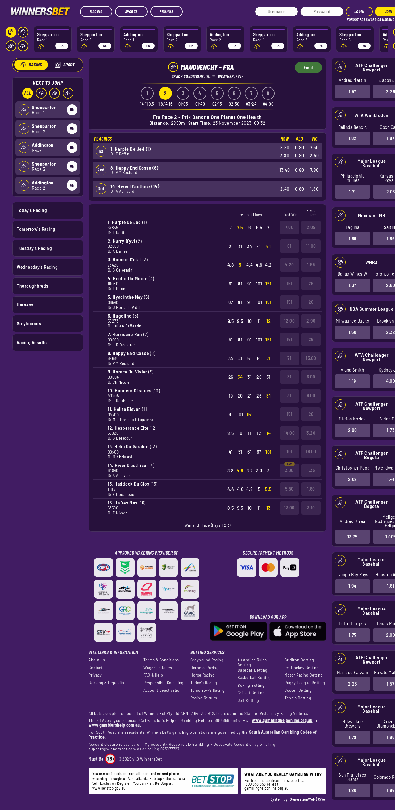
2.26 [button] (352, 683)
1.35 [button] (311, 470)
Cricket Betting (251, 692)
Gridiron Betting (299, 659)
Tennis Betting (298, 697)
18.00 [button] (311, 451)
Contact (95, 667)
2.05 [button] (311, 227)
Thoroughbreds (32, 285)
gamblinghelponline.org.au (266, 788)
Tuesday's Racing (34, 248)
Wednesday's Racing (37, 266)
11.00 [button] (311, 246)
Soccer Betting (298, 690)
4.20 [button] (289, 264)
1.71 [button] (352, 191)
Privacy (95, 675)
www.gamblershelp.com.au (114, 725)
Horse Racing (202, 675)
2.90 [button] (310, 320)
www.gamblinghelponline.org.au (282, 720)
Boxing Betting (251, 685)
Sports (131, 11)
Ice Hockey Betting (302, 667)
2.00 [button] (352, 430)
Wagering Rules (157, 667)
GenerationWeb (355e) (308, 799)
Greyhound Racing (206, 659)
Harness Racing (204, 667)
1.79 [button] (352, 737)
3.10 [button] (311, 507)
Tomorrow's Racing (36, 229)
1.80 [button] (352, 790)
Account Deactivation (162, 690)
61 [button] (289, 246)
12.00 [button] (289, 320)
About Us (97, 659)
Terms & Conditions (161, 659)
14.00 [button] (289, 433)
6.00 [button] (311, 376)
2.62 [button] (352, 479)
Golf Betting (248, 700)
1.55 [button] (311, 264)
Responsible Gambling (163, 682)
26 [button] (311, 283)
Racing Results (32, 342)
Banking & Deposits (106, 682)
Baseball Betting (253, 670)
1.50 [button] (352, 332)
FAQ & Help (153, 675)
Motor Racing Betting (304, 675)
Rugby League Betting (305, 682)
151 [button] (290, 283)
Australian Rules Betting (252, 662)
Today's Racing (32, 210)
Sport (69, 64)
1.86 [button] (352, 238)
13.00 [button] (311, 358)
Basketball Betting (254, 677)
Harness (25, 304)
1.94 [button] (352, 586)
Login (359, 11)
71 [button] (289, 358)
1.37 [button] (352, 285)
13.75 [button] (352, 536)
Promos (166, 11)
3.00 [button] (289, 470)
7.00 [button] (289, 227)
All (27, 93)
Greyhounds (29, 323)
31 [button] (289, 376)
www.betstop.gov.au (109, 788)
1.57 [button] (352, 91)
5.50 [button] (289, 488)
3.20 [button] (310, 433)
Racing (96, 11)
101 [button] (289, 451)
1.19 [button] (352, 381)
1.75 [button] (352, 634)
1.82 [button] (352, 138)
